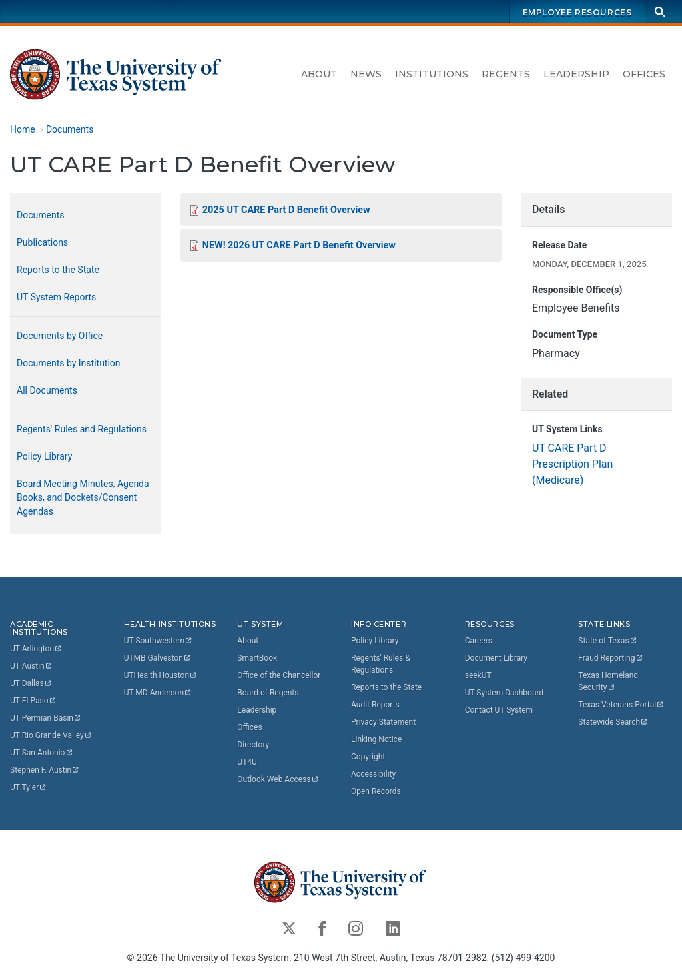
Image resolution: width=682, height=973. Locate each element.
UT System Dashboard (504, 692)
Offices (644, 74)
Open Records (376, 791)
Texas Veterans (621, 704)
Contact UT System (499, 710)
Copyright (368, 756)
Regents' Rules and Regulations (82, 429)
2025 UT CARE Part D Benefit (286, 210)
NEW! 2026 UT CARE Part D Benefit (299, 245)
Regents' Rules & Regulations (380, 664)
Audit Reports (375, 704)
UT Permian (46, 718)
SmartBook (257, 658)
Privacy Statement (383, 722)
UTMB (158, 658)
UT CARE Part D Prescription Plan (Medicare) (572, 464)
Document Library (496, 658)
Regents (506, 74)
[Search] (660, 11)
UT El (33, 700)
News (366, 74)
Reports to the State (58, 269)
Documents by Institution (69, 363)
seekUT (478, 675)
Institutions (431, 74)
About (319, 74)
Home (22, 129)
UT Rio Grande (51, 735)
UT (36, 648)
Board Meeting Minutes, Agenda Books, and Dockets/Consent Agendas (83, 497)
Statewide (613, 722)
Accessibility (373, 774)
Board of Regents (267, 692)
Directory (253, 744)
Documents (69, 129)
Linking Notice (376, 739)
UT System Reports (56, 297)
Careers (478, 640)
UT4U (246, 762)
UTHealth (161, 675)
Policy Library (44, 456)
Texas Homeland (609, 681)
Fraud (610, 658)
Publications (42, 242)
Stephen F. (45, 770)
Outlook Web (278, 779)
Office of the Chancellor (278, 675)
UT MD (158, 692)
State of (607, 640)
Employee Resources (577, 12)
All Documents (47, 390)
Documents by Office (60, 335)
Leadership (576, 74)
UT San (41, 752)
